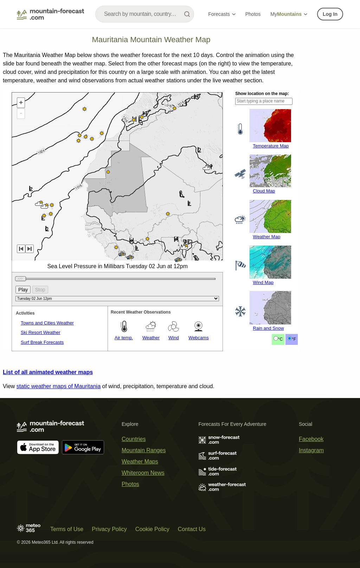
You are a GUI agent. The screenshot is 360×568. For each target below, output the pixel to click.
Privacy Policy (109, 529)
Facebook (311, 439)
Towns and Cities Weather (47, 323)
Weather (151, 337)
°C (280, 339)
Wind (173, 337)
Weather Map (266, 236)
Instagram (311, 450)
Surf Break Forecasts (42, 342)
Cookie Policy (152, 529)
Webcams (198, 337)
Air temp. (124, 337)
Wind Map (263, 282)
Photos (253, 14)
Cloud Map (264, 191)
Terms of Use (66, 529)
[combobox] (144, 14)
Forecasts (221, 14)
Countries (134, 439)
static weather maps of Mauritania (59, 386)
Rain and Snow (268, 328)
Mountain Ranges (144, 450)
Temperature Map (271, 146)
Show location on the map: (262, 93)
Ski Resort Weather (40, 332)
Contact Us (192, 529)
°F (294, 339)
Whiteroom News (143, 473)
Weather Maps (140, 462)
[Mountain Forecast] (50, 14)
